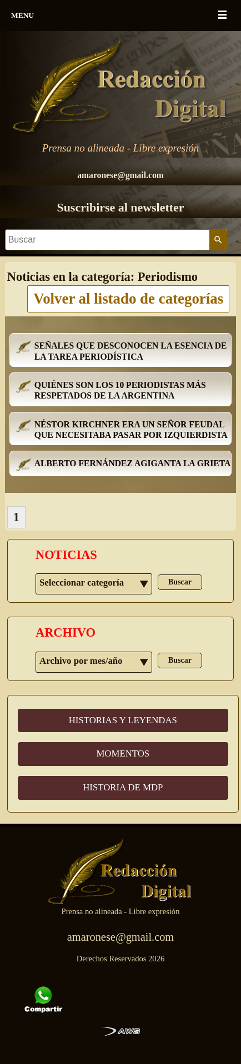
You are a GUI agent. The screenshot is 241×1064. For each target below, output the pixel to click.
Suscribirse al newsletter (120, 207)
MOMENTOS (122, 753)
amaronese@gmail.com (120, 175)
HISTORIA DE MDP (123, 787)
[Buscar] (107, 239)
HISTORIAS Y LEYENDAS (123, 720)
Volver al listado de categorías (128, 298)
